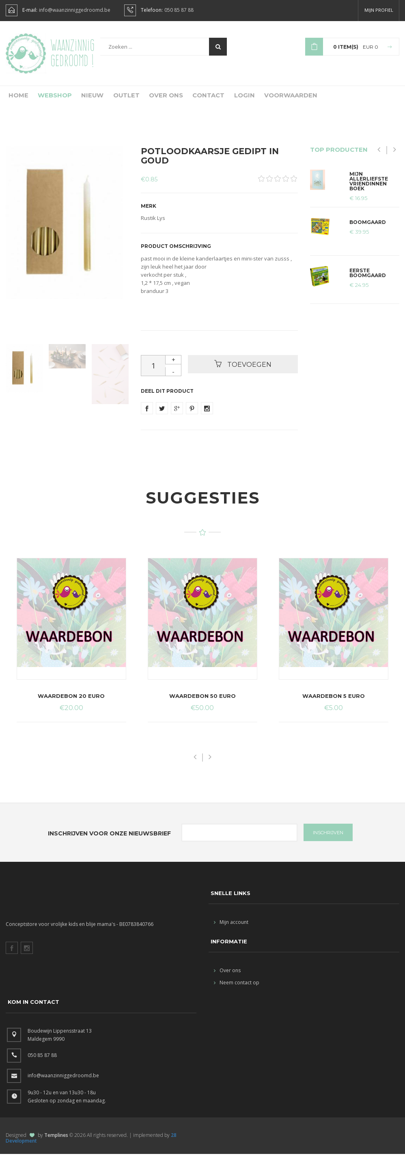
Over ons (158, 98)
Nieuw (87, 98)
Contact (200, 98)
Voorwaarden (280, 98)
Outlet (120, 98)
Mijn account (231, 926)
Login (235, 98)
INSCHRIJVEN (328, 836)
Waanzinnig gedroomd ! (72, 53)
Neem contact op (236, 986)
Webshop (50, 98)
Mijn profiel (378, 10)
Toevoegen (242, 368)
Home (15, 98)
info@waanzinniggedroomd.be (74, 10)
